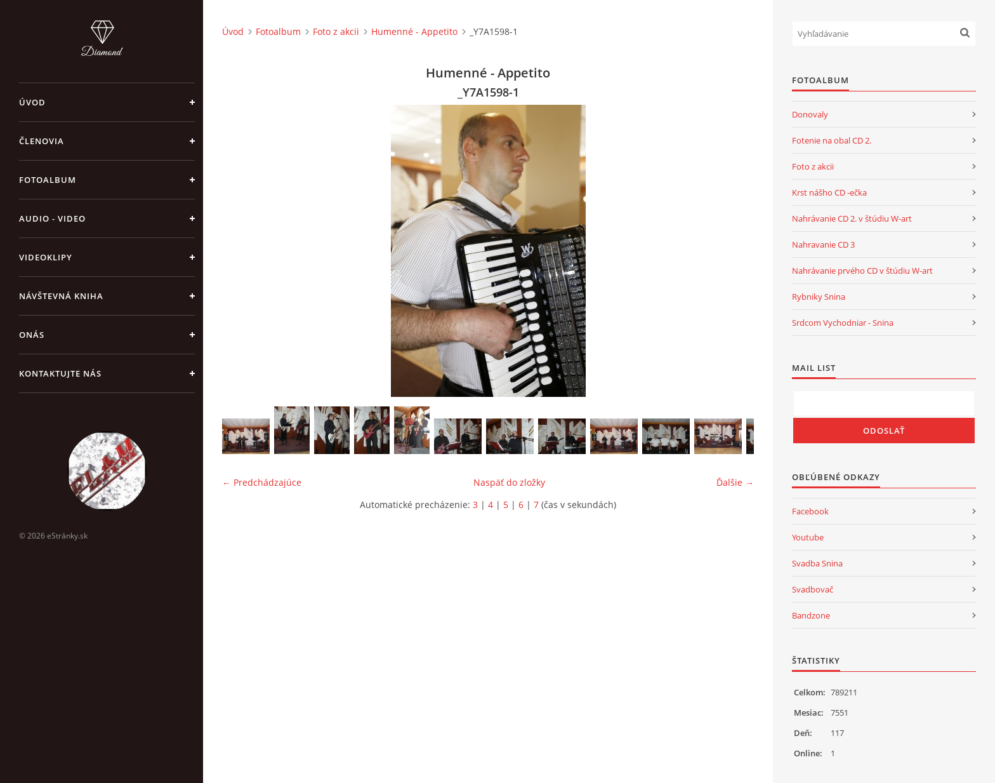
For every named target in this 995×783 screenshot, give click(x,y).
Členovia (41, 141)
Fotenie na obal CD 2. (831, 140)
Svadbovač (812, 589)
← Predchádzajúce (261, 482)
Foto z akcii (336, 31)
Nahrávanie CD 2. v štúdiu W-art (852, 218)
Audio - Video (52, 218)
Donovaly (810, 114)
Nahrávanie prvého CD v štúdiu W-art (862, 270)
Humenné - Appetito (414, 31)
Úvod (32, 102)
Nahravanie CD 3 (823, 244)
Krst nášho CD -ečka (829, 192)
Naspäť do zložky (509, 482)
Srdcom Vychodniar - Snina (842, 322)
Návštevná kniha (61, 296)
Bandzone (811, 615)
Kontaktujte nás (60, 373)
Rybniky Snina (818, 296)
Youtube (808, 537)
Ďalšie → (735, 482)
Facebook (810, 511)
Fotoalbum (47, 179)
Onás (31, 334)
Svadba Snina (817, 563)
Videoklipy (45, 257)
